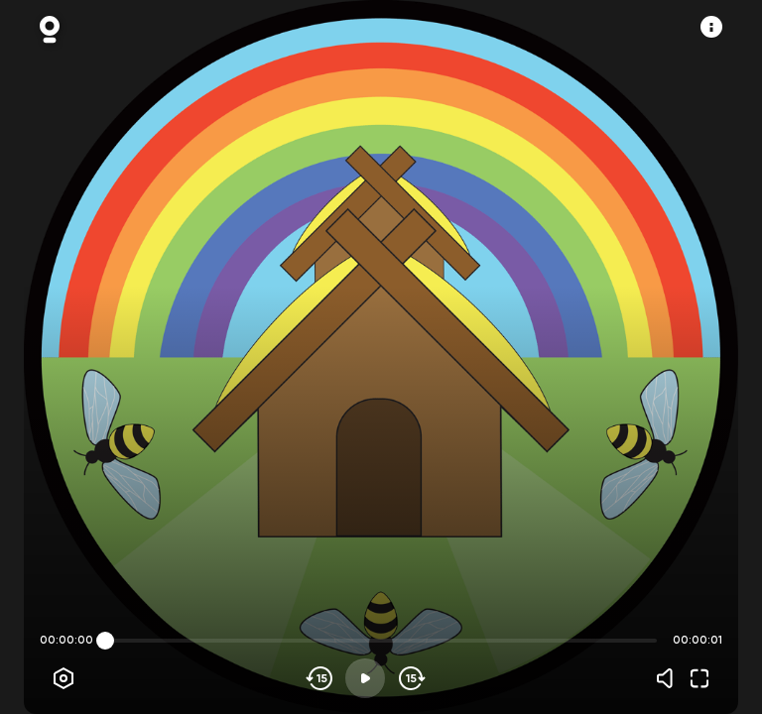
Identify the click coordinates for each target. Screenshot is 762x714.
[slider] (105, 641)
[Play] (365, 678)
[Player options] (63, 678)
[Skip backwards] (320, 678)
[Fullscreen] (699, 678)
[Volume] (670, 678)
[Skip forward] (410, 678)
